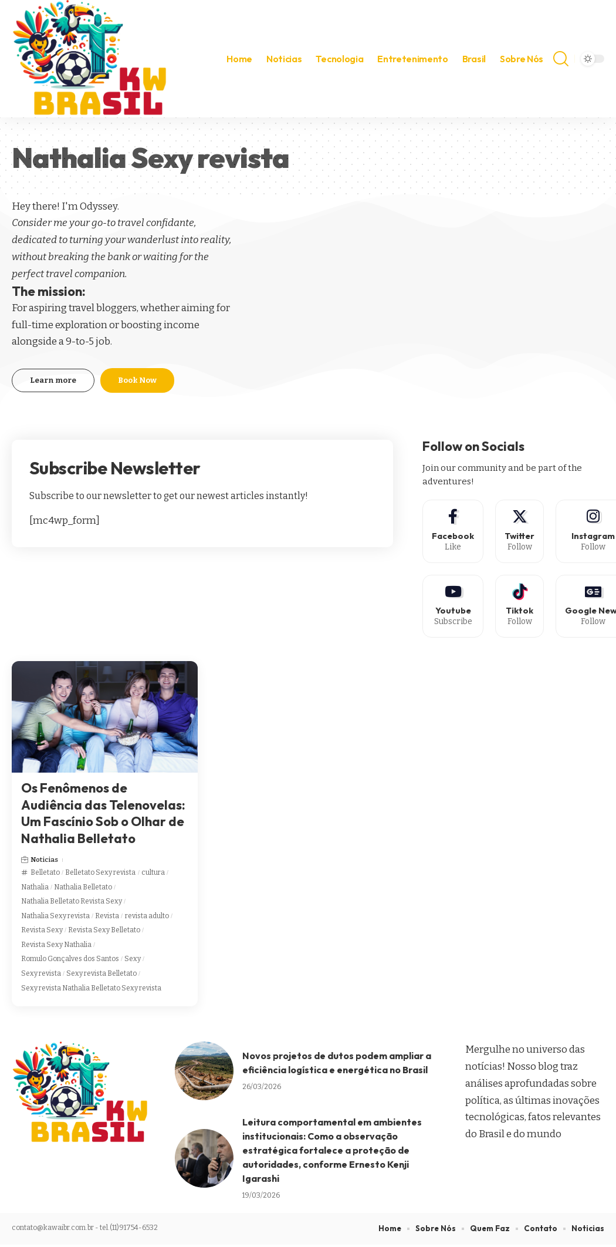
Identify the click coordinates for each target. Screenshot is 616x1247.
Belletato (45, 875)
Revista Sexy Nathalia (56, 947)
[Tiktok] (521, 608)
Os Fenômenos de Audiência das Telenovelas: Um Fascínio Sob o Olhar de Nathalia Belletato (103, 815)
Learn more (53, 380)
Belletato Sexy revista (100, 875)
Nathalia (35, 889)
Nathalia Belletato (83, 889)
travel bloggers (103, 308)
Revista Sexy (42, 933)
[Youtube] (453, 608)
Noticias (45, 862)
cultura (153, 875)
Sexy (132, 962)
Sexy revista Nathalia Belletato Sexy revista (91, 990)
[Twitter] (521, 532)
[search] (560, 59)
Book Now (137, 380)
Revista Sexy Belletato (104, 933)
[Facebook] (453, 532)
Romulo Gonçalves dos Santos (70, 962)
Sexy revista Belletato (101, 976)
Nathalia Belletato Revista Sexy (71, 903)
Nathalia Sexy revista (55, 918)
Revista (107, 918)
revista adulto (147, 918)
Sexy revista (41, 976)
